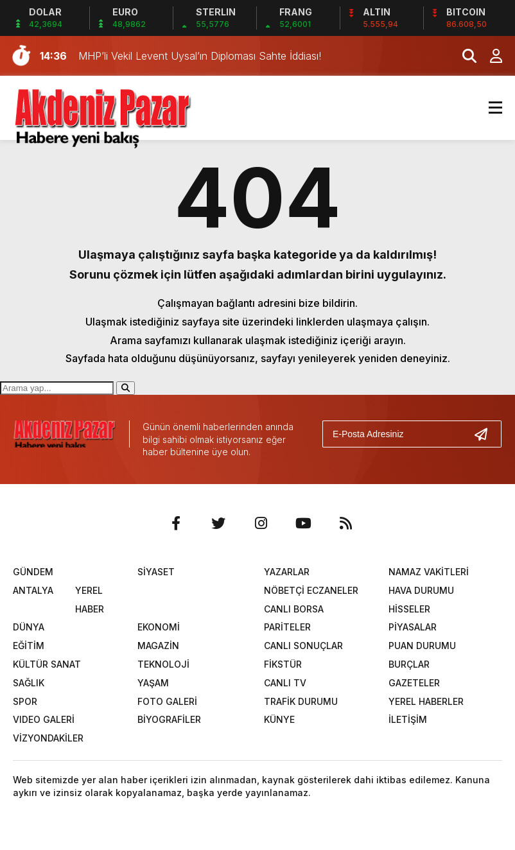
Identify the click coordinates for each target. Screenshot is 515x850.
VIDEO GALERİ (43, 719)
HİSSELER (409, 608)
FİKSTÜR (283, 664)
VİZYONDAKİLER (48, 738)
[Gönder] (486, 434)
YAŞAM (153, 682)
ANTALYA (33, 590)
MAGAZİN (158, 645)
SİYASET (156, 571)
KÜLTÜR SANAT (47, 664)
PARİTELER (287, 626)
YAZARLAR (287, 571)
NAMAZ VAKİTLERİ (428, 571)
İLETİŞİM (407, 719)
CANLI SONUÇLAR (303, 645)
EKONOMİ (158, 626)
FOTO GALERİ (167, 701)
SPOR (25, 701)
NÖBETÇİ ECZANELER (311, 590)
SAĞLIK (28, 682)
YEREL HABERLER (426, 701)
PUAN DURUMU (422, 645)
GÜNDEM (33, 571)
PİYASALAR (412, 626)
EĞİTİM (28, 645)
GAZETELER (414, 682)
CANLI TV (285, 682)
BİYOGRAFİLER (169, 719)
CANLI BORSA (294, 608)
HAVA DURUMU (421, 590)
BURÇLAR (409, 664)
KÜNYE (279, 719)
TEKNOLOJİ (163, 664)
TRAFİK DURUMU (301, 701)
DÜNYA (28, 626)
